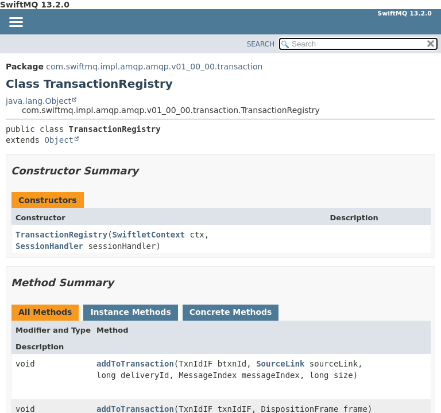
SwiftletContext (149, 234)
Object (59, 140)
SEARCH (261, 44)
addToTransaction (135, 363)
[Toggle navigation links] (15, 23)
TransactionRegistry (61, 234)
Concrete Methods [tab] (230, 312)
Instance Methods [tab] (130, 312)
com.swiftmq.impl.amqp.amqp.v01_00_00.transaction (154, 66)
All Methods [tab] (45, 312)
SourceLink (280, 363)
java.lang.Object (38, 101)
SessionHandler (49, 246)
